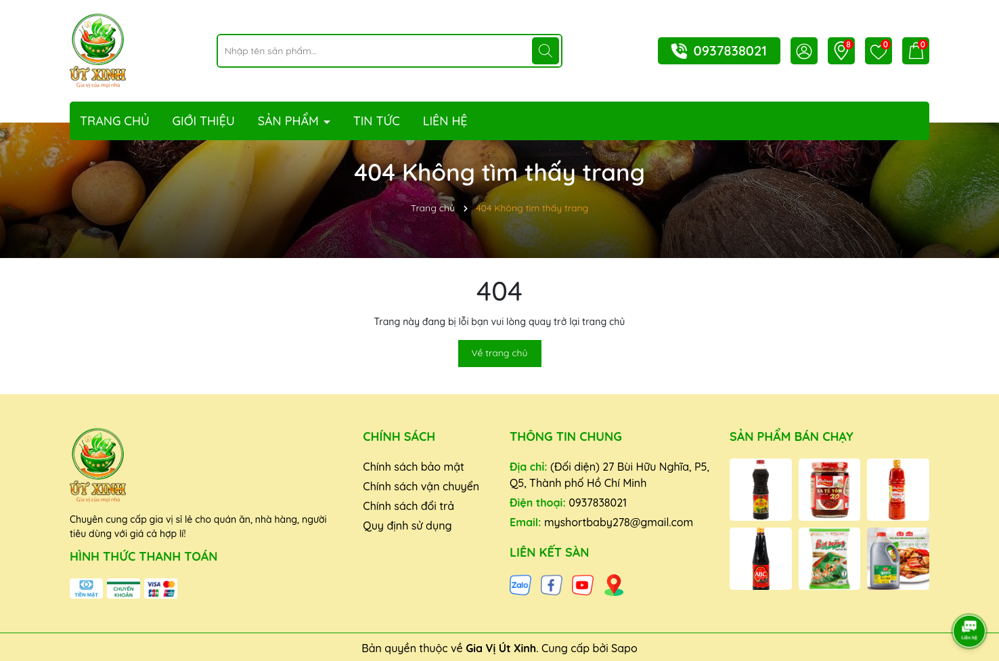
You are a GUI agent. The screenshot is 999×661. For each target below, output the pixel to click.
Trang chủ (115, 121)
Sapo (624, 648)
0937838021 (730, 50)
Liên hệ (445, 121)
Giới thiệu (204, 121)
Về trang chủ (500, 353)
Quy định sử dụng (407, 525)
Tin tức (376, 121)
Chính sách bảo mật (413, 466)
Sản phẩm (290, 121)
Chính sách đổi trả (408, 506)
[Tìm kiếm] (545, 50)
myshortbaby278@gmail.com (618, 522)
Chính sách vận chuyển (421, 486)
